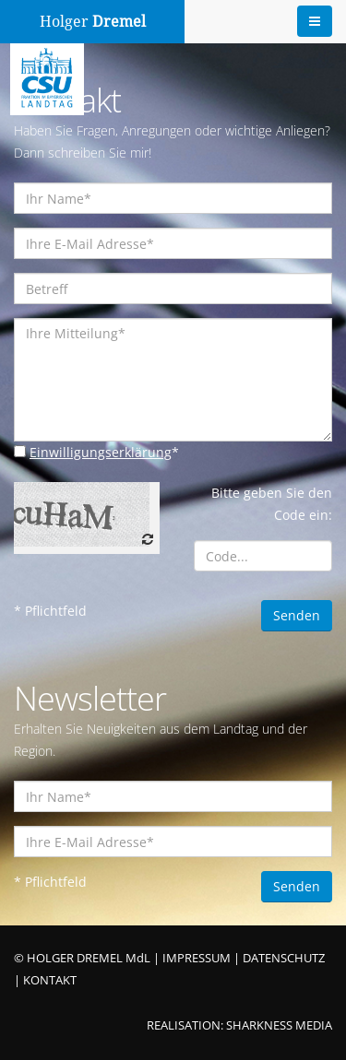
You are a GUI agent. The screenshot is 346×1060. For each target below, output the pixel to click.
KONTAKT (50, 980)
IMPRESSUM (196, 958)
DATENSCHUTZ (284, 958)
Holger (93, 21)
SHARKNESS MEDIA (279, 1025)
